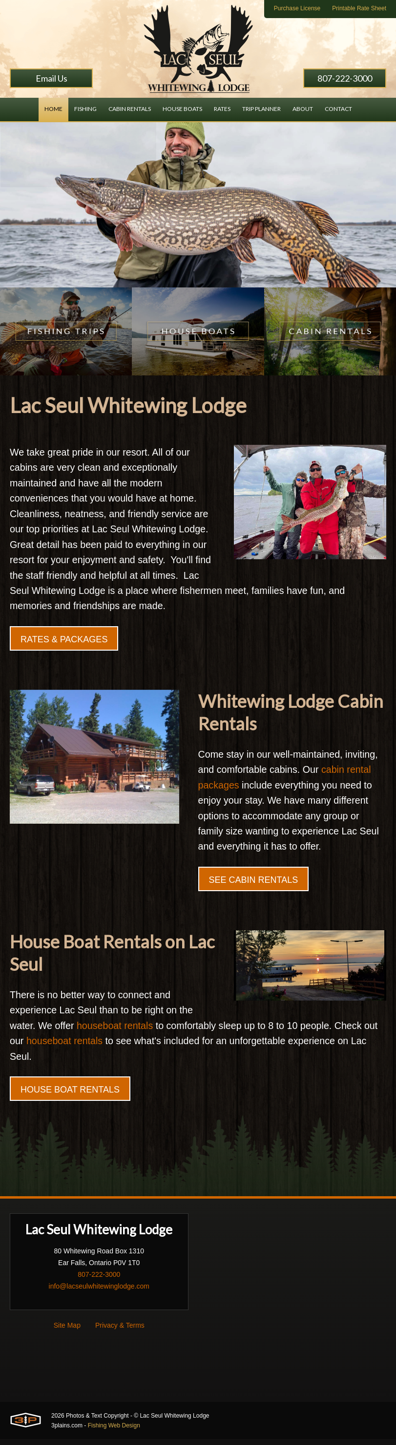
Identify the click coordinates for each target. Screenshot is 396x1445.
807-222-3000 (344, 78)
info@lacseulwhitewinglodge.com (99, 1292)
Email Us (51, 78)
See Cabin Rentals (253, 885)
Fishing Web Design (114, 1431)
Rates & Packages (64, 642)
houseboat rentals (116, 1031)
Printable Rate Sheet (359, 8)
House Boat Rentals (70, 1096)
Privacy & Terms (120, 1332)
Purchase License (297, 8)
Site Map (67, 1332)
